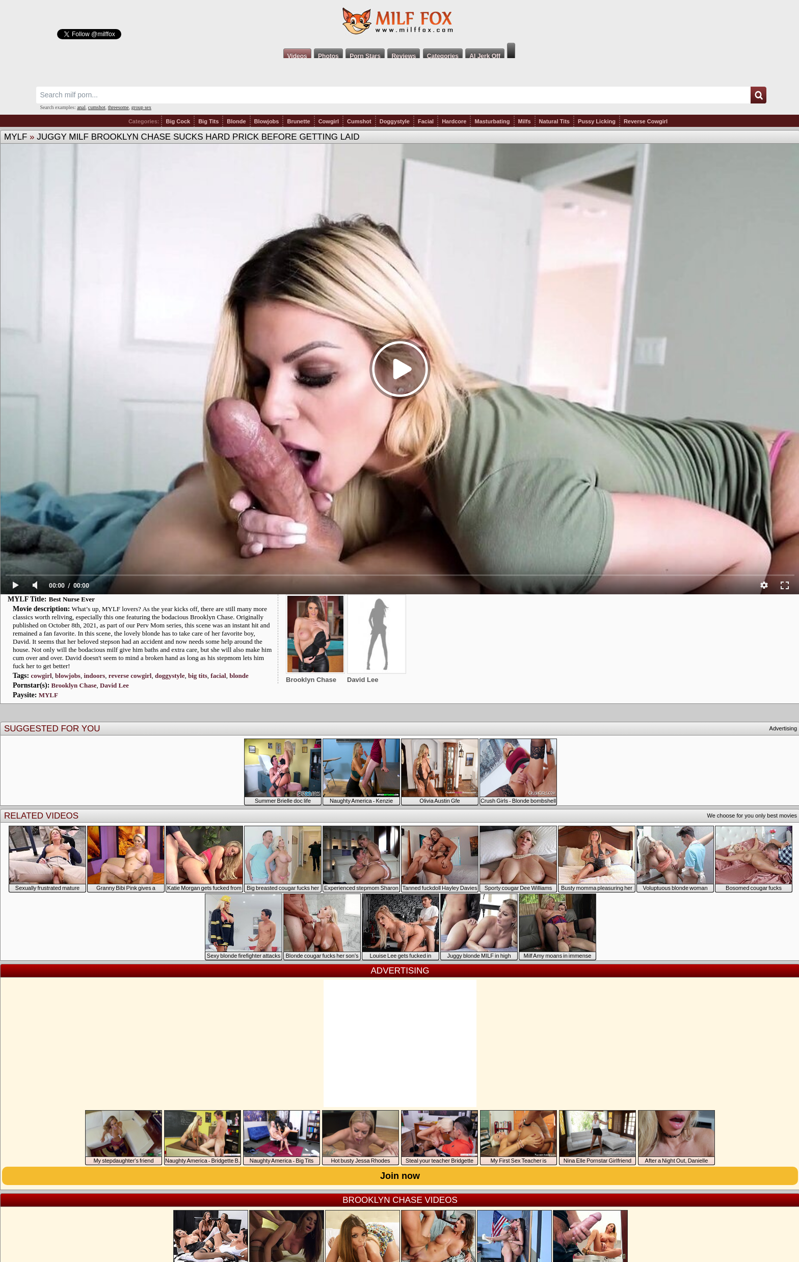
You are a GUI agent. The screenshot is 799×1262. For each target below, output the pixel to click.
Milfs (524, 121)
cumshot (96, 107)
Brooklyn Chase (74, 685)
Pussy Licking (597, 121)
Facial (426, 121)
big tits (197, 675)
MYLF (15, 137)
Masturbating (492, 121)
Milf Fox (399, 21)
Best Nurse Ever (72, 599)
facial (218, 675)
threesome (118, 107)
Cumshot (359, 121)
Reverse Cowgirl (646, 121)
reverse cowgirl (130, 675)
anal (81, 107)
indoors (94, 675)
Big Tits (208, 121)
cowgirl (41, 675)
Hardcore (454, 121)
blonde (239, 675)
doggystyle (170, 675)
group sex (141, 107)
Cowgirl (328, 121)
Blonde (236, 121)
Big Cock (178, 121)
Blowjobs (266, 121)
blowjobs (68, 675)
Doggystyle (395, 121)
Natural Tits (554, 121)
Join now (400, 1176)
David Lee (114, 685)
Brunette (298, 121)
